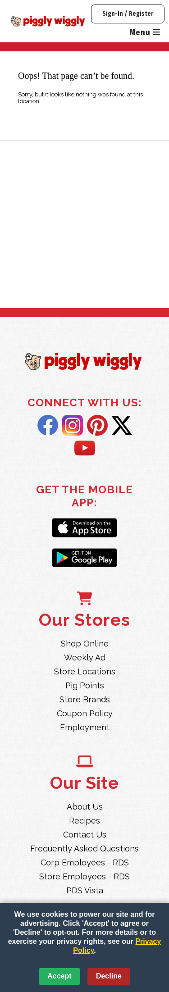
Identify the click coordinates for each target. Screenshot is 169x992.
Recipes (84, 820)
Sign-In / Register (127, 14)
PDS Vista (84, 890)
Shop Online (85, 643)
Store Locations (84, 671)
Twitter (122, 425)
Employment (85, 727)
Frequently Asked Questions (84, 848)
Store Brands (84, 699)
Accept (59, 976)
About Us (85, 806)
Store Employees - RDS (84, 876)
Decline (109, 976)
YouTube (84, 448)
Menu (144, 32)
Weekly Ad (84, 657)
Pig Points (84, 685)
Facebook (47, 425)
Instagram (72, 425)
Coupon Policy (85, 713)
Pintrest (97, 425)
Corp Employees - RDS (85, 862)
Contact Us (84, 834)
